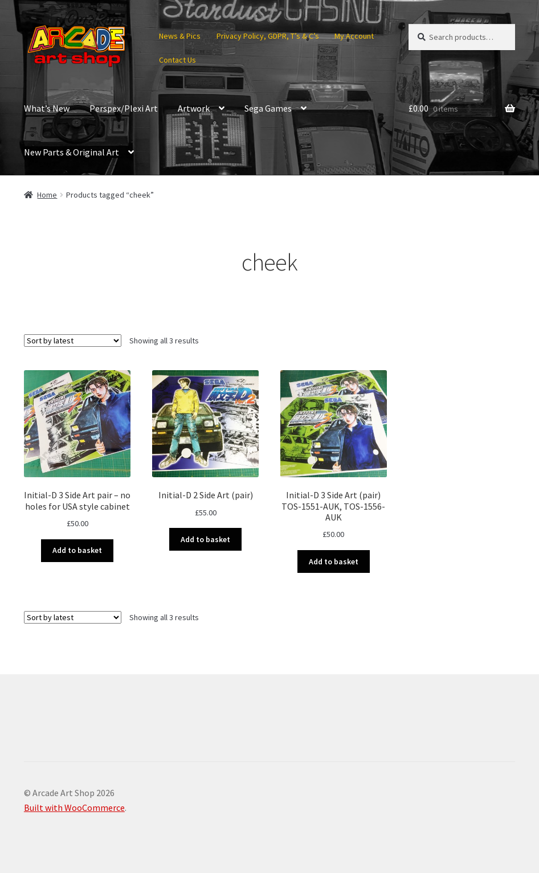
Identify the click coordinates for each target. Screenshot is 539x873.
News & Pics (180, 36)
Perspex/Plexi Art (123, 108)
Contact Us (177, 60)
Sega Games (268, 108)
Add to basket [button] (77, 550)
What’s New (47, 108)
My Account (354, 36)
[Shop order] (72, 340)
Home (47, 195)
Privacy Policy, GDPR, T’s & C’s (268, 36)
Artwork (194, 108)
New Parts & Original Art (71, 152)
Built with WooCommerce (74, 807)
